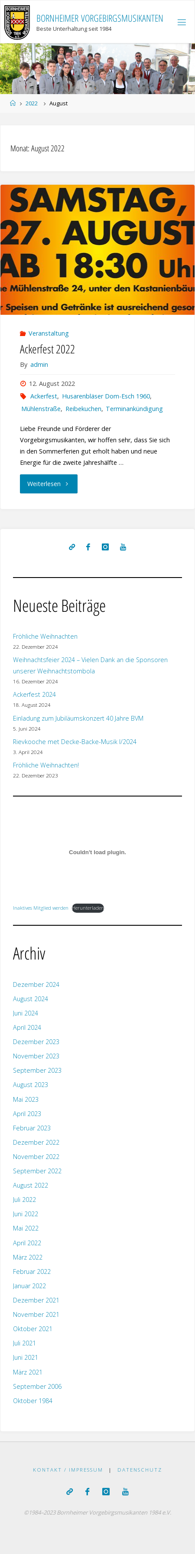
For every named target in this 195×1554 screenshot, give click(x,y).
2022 (32, 103)
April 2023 (27, 1114)
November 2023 (36, 1056)
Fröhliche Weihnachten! (46, 765)
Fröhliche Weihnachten (45, 636)
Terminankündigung (134, 409)
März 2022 (27, 1257)
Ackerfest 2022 (47, 349)
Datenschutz (139, 1469)
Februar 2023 (32, 1128)
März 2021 (27, 1372)
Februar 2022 (32, 1271)
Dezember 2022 (36, 1142)
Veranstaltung (49, 333)
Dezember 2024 (36, 984)
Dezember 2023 (36, 1042)
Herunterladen (88, 907)
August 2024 (30, 999)
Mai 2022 (26, 1228)
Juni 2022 (25, 1214)
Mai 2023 (26, 1099)
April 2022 (27, 1243)
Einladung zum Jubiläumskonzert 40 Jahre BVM (78, 718)
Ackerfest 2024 (34, 694)
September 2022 (37, 1171)
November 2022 (36, 1156)
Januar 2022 (29, 1286)
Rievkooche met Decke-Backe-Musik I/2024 (74, 742)
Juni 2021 (25, 1357)
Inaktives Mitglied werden (40, 907)
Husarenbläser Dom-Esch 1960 (106, 396)
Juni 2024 (25, 1013)
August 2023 (30, 1085)
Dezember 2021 (36, 1300)
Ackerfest (43, 396)
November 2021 (36, 1314)
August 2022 (30, 1185)
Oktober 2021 (32, 1329)
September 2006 (37, 1386)
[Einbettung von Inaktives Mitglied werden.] (97, 852)
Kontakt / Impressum (68, 1469)
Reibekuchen (83, 409)
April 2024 (27, 1027)
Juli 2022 (24, 1199)
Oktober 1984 (32, 1401)
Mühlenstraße (41, 409)
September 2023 (37, 1070)
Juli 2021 (24, 1343)
